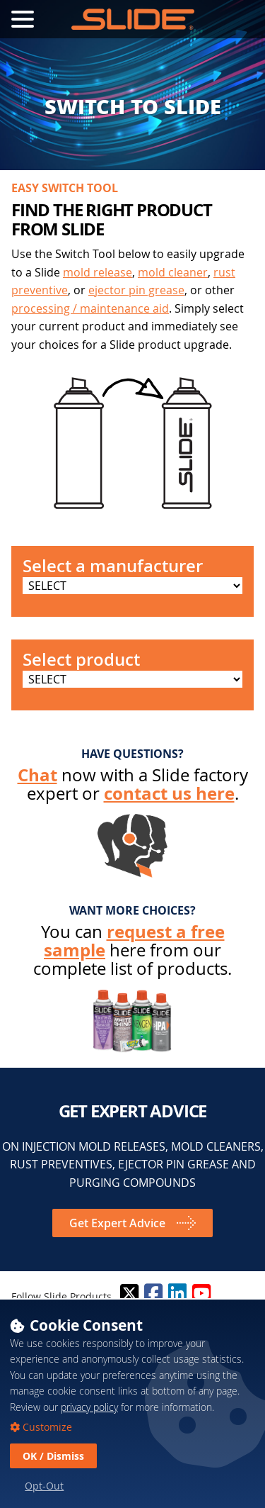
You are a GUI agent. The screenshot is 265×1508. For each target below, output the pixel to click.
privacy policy (89, 1407)
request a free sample (134, 941)
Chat (37, 775)
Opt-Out (44, 1485)
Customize (46, 1427)
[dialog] (132, 1403)
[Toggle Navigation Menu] (22, 19)
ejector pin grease (136, 290)
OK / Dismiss (53, 1456)
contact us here (169, 793)
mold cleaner (173, 272)
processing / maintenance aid (90, 308)
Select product (81, 659)
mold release (97, 272)
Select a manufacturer (113, 565)
